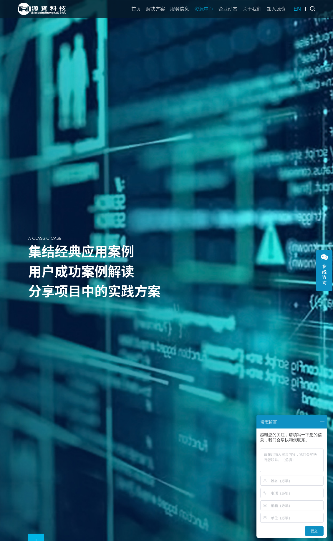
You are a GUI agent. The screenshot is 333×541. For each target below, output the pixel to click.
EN (297, 9)
